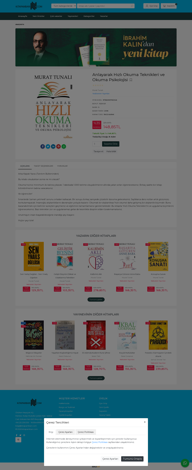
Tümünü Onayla (132, 458)
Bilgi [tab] (51, 432)
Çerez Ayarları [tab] (65, 432)
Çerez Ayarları (110, 458)
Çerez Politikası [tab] (86, 432)
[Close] (145, 422)
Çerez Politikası (100, 442)
